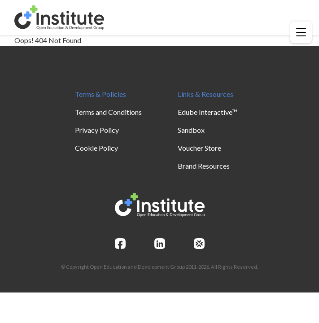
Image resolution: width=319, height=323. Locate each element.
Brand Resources (204, 166)
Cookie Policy (96, 148)
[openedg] (199, 243)
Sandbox (191, 130)
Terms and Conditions (108, 112)
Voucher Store (199, 148)
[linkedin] (159, 243)
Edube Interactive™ (207, 112)
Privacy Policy (97, 130)
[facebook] (120, 243)
